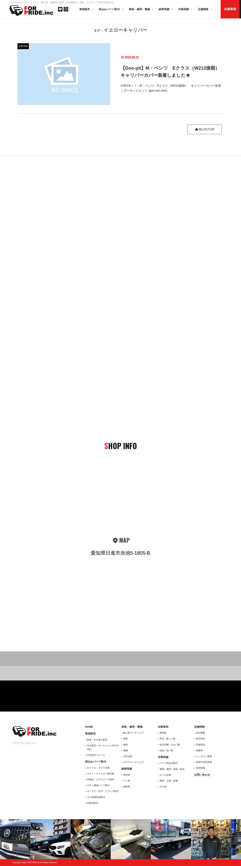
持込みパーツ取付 (111, 9)
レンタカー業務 (204, 756)
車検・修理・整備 (141, 9)
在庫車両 (230, 9)
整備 (125, 750)
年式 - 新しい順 (167, 738)
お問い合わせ (202, 774)
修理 (125, 744)
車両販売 (86, 9)
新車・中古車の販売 (97, 739)
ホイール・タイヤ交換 (98, 767)
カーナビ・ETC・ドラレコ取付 (103, 791)
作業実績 (185, 9)
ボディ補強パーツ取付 (98, 785)
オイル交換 (165, 775)
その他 (163, 786)
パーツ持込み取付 (169, 763)
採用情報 (200, 768)
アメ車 (126, 780)
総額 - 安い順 (166, 750)
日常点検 (127, 756)
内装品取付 (92, 803)
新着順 (163, 732)
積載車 (199, 750)
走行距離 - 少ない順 (170, 744)
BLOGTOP (204, 129)
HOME (89, 726)
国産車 (126, 786)
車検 (125, 738)
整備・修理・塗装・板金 (172, 769)
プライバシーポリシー (24, 743)
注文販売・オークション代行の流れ (103, 747)
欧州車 (126, 775)
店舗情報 (205, 9)
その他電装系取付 (96, 797)
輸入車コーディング (133, 732)
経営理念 (200, 738)
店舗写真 (200, 744)
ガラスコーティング (133, 762)
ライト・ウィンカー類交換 (100, 773)
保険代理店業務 (204, 762)
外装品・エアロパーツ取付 (100, 779)
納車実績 (166, 9)
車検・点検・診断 (169, 780)
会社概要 (200, 732)
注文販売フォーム (96, 755)
